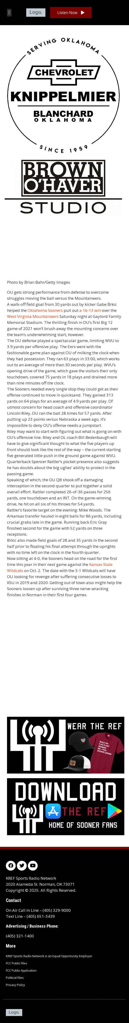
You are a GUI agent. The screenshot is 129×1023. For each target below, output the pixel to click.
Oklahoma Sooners (45, 310)
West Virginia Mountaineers (33, 316)
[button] (9, 13)
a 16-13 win (90, 310)
